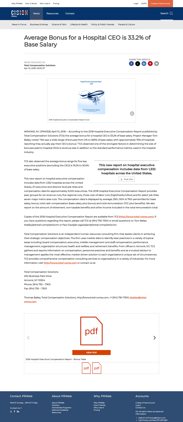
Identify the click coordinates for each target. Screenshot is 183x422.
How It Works (31, 3)
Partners (55, 405)
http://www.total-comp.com (136, 216)
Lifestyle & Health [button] (78, 24)
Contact (69, 13)
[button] (91, 96)
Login (136, 3)
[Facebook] (14, 411)
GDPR (144, 3)
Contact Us (16, 408)
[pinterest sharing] (150, 64)
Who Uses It (45, 3)
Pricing (56, 3)
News (36, 13)
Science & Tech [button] (59, 24)
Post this (127, 179)
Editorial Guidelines (60, 410)
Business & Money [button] (39, 24)
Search (166, 13)
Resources (52, 13)
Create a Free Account (160, 3)
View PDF (91, 352)
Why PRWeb (16, 3)
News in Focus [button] (19, 24)
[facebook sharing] (131, 64)
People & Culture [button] (126, 24)
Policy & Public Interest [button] (102, 24)
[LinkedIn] (18, 411)
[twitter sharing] (137, 64)
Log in (138, 405)
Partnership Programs (61, 408)
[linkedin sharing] (144, 64)
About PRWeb (58, 403)
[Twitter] (11, 411)
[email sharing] (156, 64)
